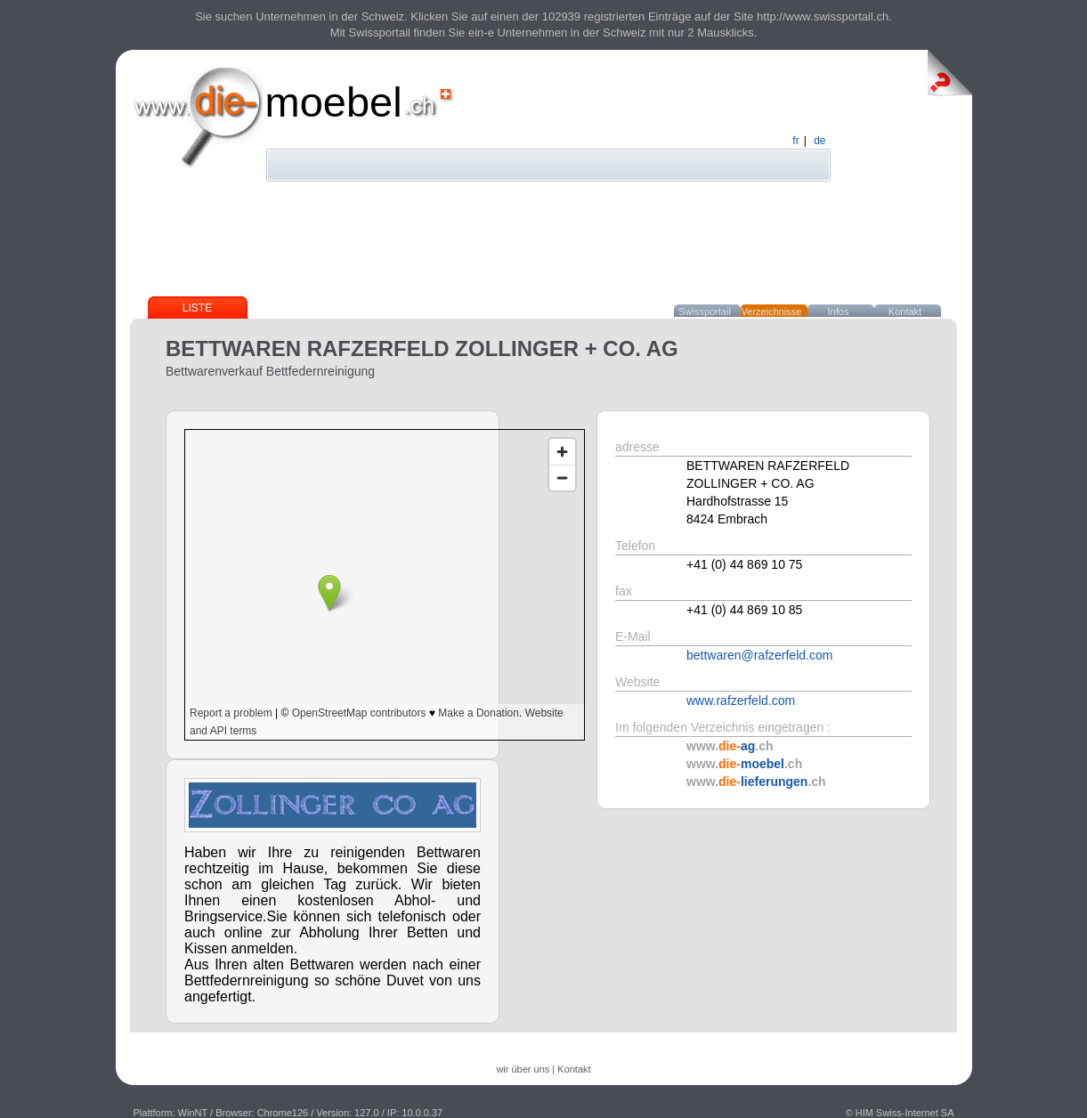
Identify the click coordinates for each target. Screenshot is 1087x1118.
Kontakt (904, 311)
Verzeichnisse (772, 311)
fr (795, 140)
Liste (197, 308)
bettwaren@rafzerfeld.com (759, 655)
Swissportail (704, 311)
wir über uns (522, 1069)
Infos (838, 311)
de (819, 140)
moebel (333, 102)
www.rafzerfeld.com (740, 700)
